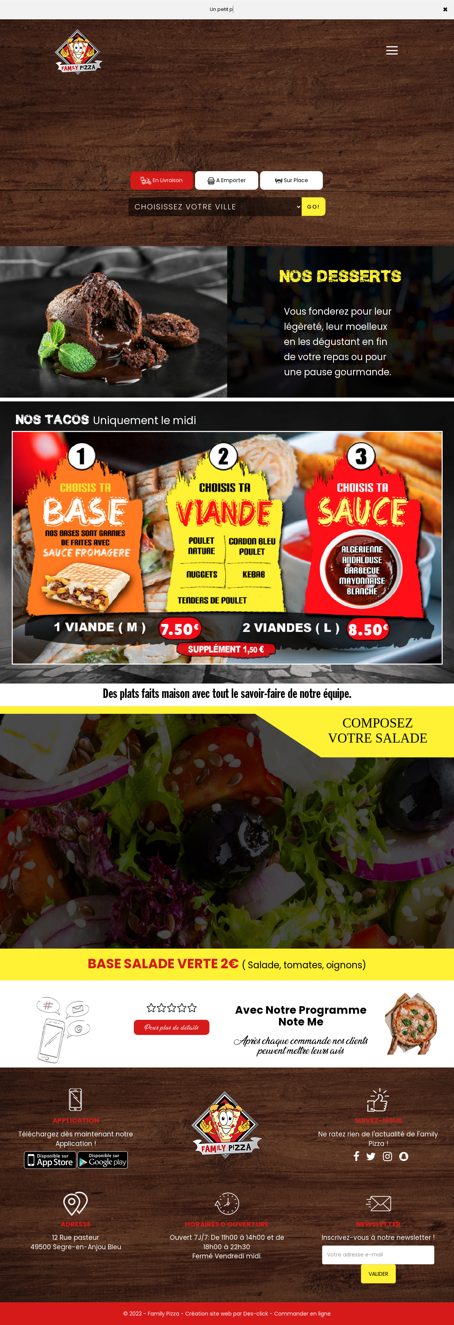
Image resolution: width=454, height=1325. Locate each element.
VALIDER (378, 1274)
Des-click (255, 1313)
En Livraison (162, 180)
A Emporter (227, 180)
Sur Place (291, 180)
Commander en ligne (302, 1313)
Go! (313, 207)
